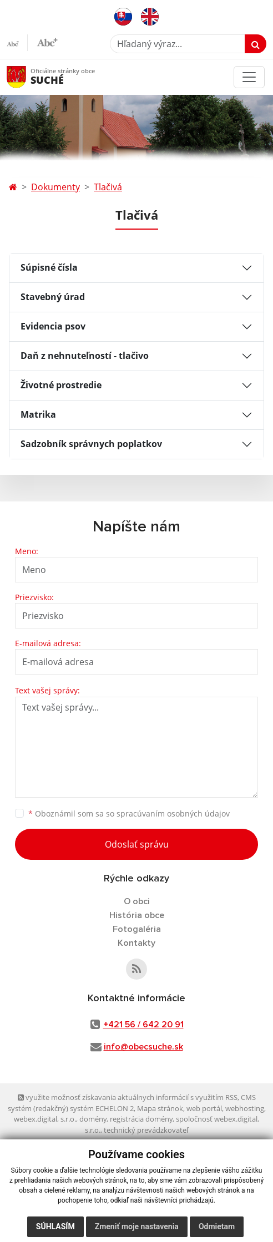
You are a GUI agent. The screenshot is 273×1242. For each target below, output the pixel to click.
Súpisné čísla (49, 267)
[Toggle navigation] (249, 77)
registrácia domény (141, 1119)
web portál (204, 1108)
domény (93, 1119)
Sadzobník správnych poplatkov (91, 444)
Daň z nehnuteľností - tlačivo (85, 355)
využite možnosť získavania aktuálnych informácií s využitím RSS (127, 1097)
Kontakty (136, 943)
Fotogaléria (137, 929)
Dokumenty (55, 187)
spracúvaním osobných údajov (173, 813)
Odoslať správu (137, 844)
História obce (136, 915)
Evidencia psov (53, 326)
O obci (137, 901)
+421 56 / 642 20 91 (143, 1024)
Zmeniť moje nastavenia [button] (137, 1226)
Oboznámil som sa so (129, 813)
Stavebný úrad (53, 297)
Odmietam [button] (217, 1226)
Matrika (38, 414)
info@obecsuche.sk (143, 1046)
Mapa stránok (160, 1108)
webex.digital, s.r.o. (45, 1119)
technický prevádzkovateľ (146, 1130)
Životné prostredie (61, 385)
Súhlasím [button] (55, 1226)
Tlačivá (108, 187)
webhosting (244, 1108)
